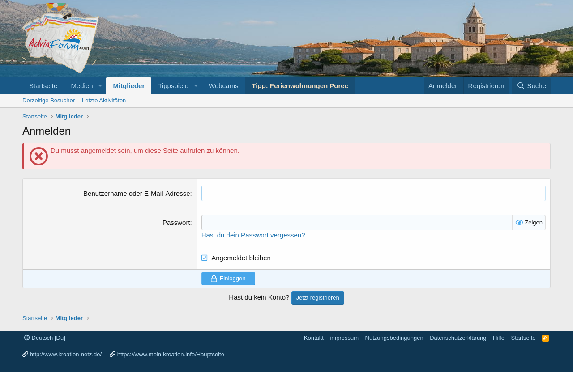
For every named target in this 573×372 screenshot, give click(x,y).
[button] (100, 85)
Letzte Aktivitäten (104, 100)
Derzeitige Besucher (48, 100)
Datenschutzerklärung (458, 337)
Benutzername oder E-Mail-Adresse (136, 193)
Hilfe (499, 337)
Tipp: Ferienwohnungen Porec (300, 85)
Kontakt (314, 337)
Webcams (223, 85)
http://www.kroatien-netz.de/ (66, 354)
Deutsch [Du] (44, 337)
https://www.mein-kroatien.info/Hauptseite (170, 354)
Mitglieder (129, 85)
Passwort (176, 222)
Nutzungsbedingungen (394, 337)
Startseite (43, 85)
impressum (344, 337)
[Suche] (531, 85)
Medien (82, 85)
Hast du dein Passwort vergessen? (253, 235)
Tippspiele (173, 85)
